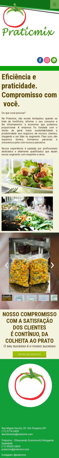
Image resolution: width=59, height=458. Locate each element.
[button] (7, 298)
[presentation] (7, 265)
